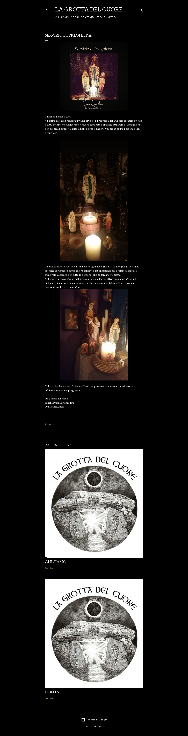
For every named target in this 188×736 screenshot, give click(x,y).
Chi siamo (62, 17)
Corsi (75, 17)
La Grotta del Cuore (88, 9)
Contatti (55, 692)
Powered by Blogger (94, 720)
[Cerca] (141, 9)
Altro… (112, 17)
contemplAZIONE (93, 17)
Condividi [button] (49, 424)
